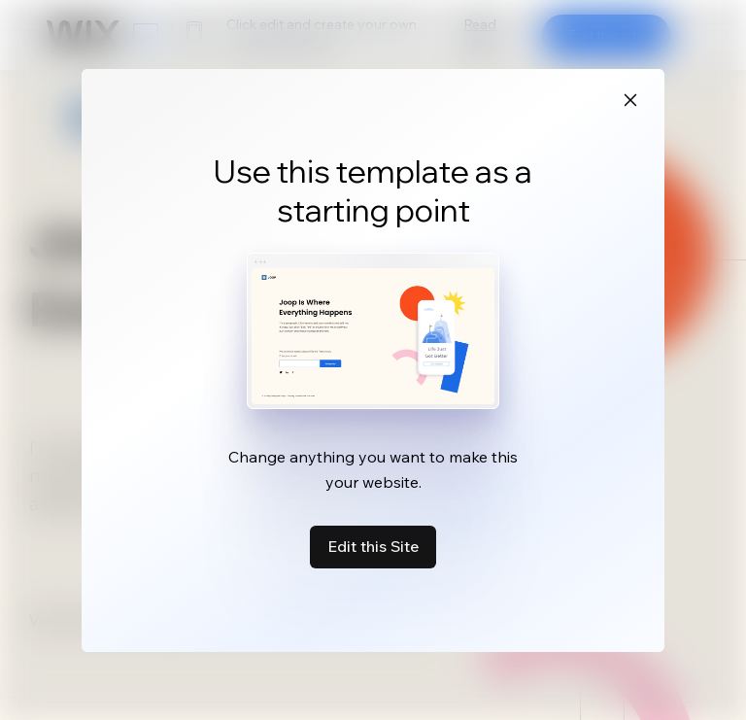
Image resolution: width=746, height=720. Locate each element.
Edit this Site (373, 546)
